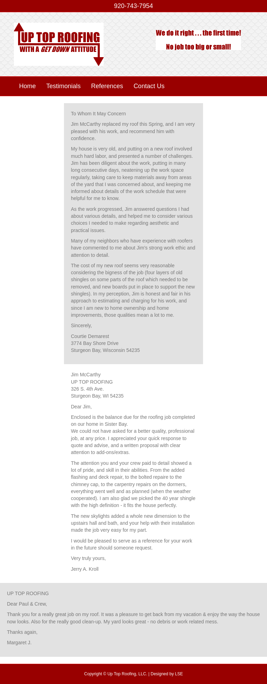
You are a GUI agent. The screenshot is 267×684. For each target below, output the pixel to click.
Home (27, 86)
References (107, 86)
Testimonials (63, 86)
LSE (179, 673)
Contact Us (149, 86)
